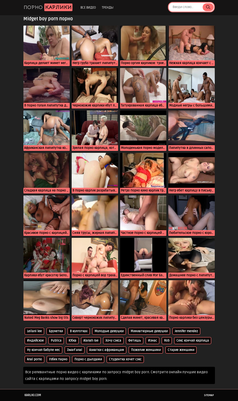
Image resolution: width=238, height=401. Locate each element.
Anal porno (34, 359)
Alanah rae (90, 341)
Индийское (35, 341)
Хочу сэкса (113, 341)
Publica (56, 341)
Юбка (72, 341)
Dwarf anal (74, 350)
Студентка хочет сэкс (125, 359)
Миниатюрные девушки (149, 331)
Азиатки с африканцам (106, 350)
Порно (48, 7)
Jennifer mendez (186, 331)
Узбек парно (58, 359)
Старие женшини (181, 350)
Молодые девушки (109, 331)
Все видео (88, 8)
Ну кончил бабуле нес (43, 350)
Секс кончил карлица (192, 341)
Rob (166, 341)
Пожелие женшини (146, 350)
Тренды (107, 8)
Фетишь (134, 341)
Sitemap (209, 395)
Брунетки (56, 331)
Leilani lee (34, 331)
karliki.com (32, 395)
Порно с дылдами (88, 359)
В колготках (78, 331)
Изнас (152, 341)
